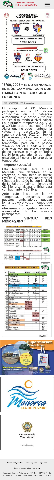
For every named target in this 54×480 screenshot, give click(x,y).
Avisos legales (31, 463)
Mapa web (43, 463)
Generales (29, 103)
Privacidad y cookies (15, 463)
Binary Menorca (33, 468)
